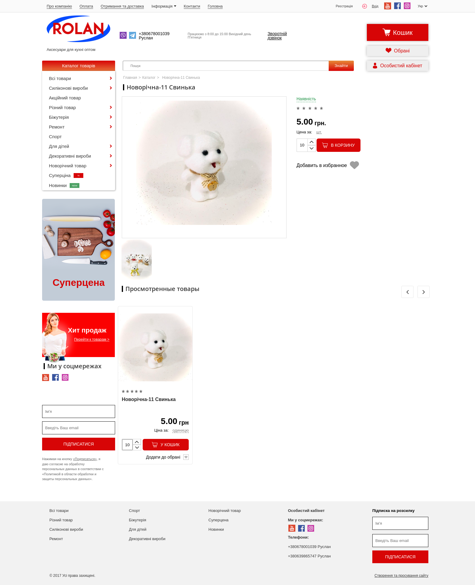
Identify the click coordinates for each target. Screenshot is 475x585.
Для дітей (59, 146)
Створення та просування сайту (401, 575)
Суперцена (218, 520)
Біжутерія (59, 117)
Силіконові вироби (68, 88)
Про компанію (59, 6)
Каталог (149, 77)
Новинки (64, 185)
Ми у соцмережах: (305, 520)
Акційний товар (65, 97)
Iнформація (163, 6)
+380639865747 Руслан (309, 556)
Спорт (55, 136)
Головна (215, 6)
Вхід (370, 6)
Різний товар (62, 107)
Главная (130, 77)
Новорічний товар (68, 165)
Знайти (341, 65)
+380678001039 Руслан (309, 546)
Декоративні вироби (70, 156)
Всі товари (60, 78)
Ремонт (57, 126)
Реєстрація (344, 6)
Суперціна (66, 175)
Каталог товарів (78, 65)
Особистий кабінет (306, 510)
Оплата (86, 6)
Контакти (192, 6)
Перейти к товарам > (91, 339)
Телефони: (298, 537)
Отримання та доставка (122, 6)
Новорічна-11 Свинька (149, 399)
